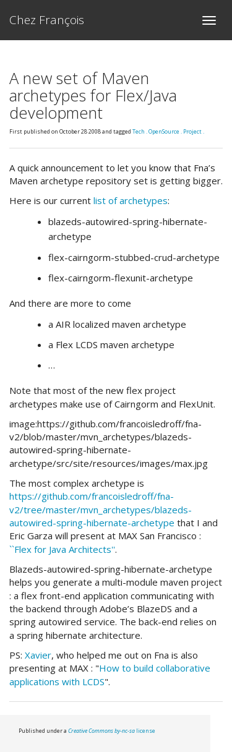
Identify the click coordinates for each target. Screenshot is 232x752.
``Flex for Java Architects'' (62, 549)
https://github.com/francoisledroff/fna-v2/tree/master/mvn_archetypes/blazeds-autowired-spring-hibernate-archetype (100, 509)
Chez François (46, 20)
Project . (193, 131)
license (111, 731)
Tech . (140, 131)
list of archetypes (130, 200)
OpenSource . (165, 131)
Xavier (38, 655)
